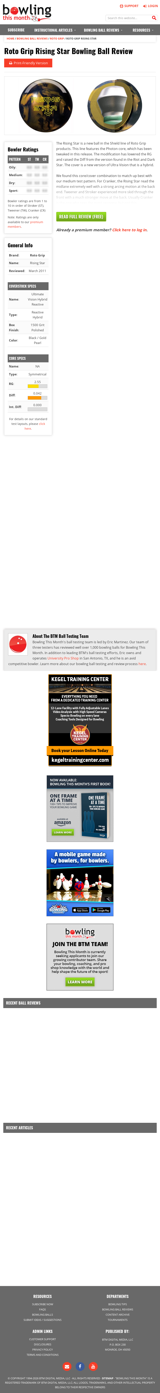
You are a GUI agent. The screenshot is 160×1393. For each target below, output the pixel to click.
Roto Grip (57, 38)
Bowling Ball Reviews (32, 38)
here (142, 663)
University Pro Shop (63, 658)
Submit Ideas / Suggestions (42, 1318)
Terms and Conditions (43, 1353)
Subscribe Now (42, 1303)
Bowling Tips (117, 1303)
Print (28, 63)
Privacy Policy (42, 1348)
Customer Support (42, 1338)
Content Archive (118, 1313)
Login (150, 5)
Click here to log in (129, 229)
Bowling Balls (42, 1313)
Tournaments (118, 1318)
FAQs (42, 1308)
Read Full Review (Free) (81, 216)
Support (129, 6)
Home (10, 38)
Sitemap (107, 1377)
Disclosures (42, 1343)
